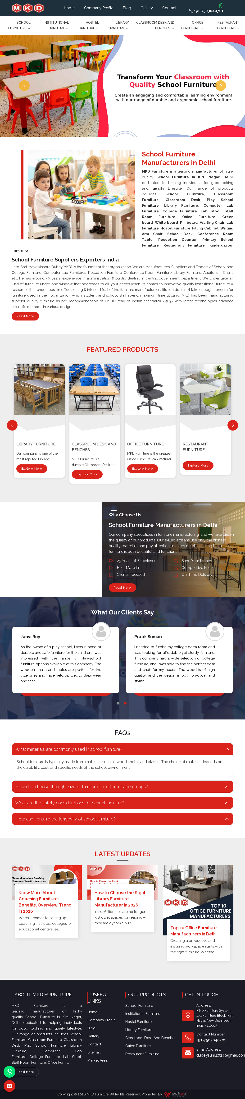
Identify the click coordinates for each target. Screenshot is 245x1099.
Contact (169, 8)
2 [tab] (125, 703)
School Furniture (19, 26)
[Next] (232, 425)
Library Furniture (118, 26)
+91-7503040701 (206, 11)
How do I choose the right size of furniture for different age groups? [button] (81, 786)
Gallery (147, 8)
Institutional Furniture (56, 26)
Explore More (32, 470)
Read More (25, 318)
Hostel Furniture (88, 26)
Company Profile (98, 8)
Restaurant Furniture (228, 26)
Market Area (97, 1060)
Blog (127, 8)
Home (69, 8)
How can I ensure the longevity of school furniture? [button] (65, 818)
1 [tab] (118, 703)
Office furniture (192, 26)
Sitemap (94, 1052)
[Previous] (12, 425)
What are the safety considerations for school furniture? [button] (69, 802)
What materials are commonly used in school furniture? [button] (68, 749)
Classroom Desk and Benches (155, 26)
